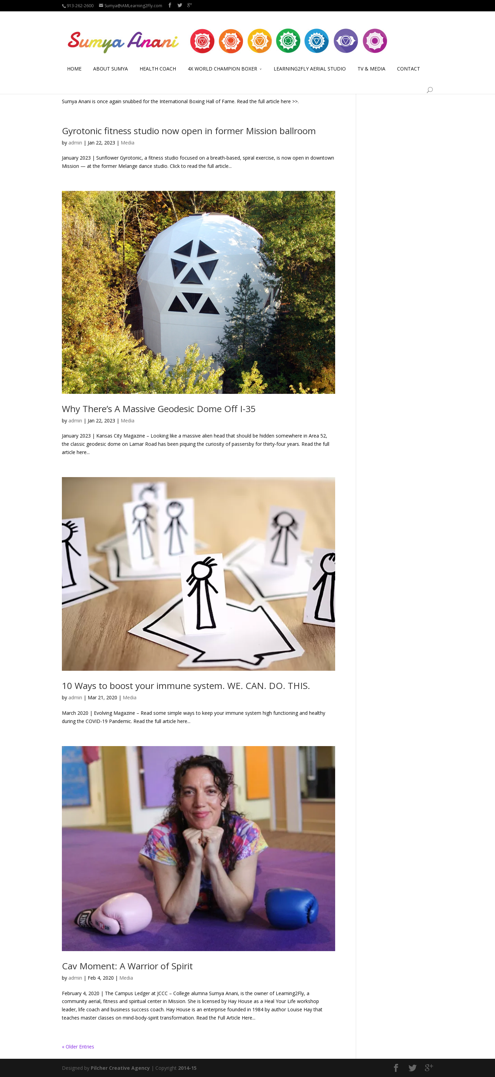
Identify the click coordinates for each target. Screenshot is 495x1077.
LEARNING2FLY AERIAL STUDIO (310, 60)
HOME (74, 60)
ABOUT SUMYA (110, 60)
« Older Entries (78, 1046)
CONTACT (408, 60)
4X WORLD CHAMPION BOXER (222, 60)
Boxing (127, 86)
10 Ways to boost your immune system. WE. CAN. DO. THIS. (186, 685)
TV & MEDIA (371, 60)
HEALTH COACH (158, 60)
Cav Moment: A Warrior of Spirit (127, 966)
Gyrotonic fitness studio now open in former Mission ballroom (189, 131)
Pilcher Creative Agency (120, 1068)
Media (145, 86)
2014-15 (187, 1068)
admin (75, 86)
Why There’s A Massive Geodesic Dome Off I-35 (159, 408)
